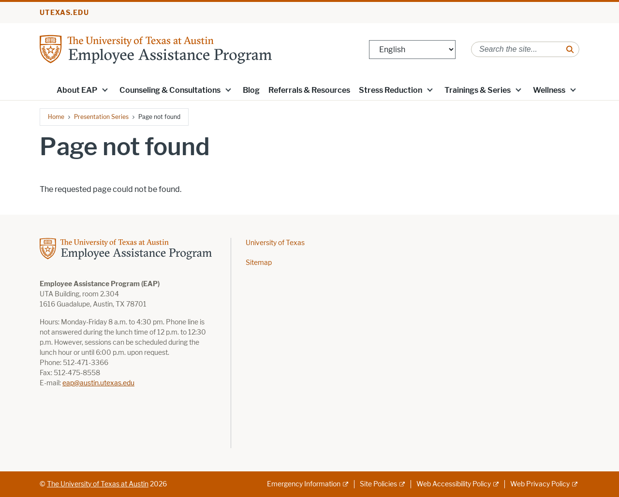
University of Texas (275, 243)
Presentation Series (101, 116)
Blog (251, 90)
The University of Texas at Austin (97, 484)
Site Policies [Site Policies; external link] (378, 484)
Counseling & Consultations (170, 90)
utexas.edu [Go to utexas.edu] (64, 13)
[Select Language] (412, 49)
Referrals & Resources (309, 90)
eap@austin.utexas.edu (98, 383)
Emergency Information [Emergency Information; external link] (303, 484)
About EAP (77, 90)
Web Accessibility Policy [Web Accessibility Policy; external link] (453, 484)
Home (56, 116)
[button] (105, 89)
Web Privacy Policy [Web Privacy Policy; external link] (540, 484)
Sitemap (259, 263)
